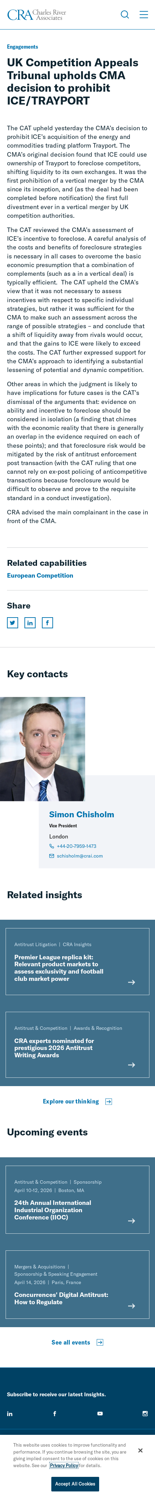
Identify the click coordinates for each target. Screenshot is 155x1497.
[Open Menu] (144, 14)
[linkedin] (10, 1413)
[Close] (141, 1452)
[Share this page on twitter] (12, 622)
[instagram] (145, 1413)
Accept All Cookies (75, 1485)
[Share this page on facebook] (47, 622)
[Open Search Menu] (125, 14)
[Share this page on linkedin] (30, 622)
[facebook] (55, 1413)
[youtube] (100, 1413)
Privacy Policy (64, 1467)
